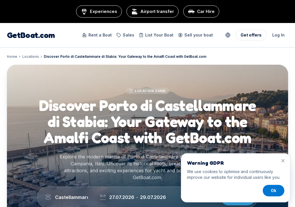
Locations (30, 56)
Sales (125, 34)
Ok (273, 190)
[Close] (282, 160)
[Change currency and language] (227, 35)
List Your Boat (156, 34)
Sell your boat (195, 34)
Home (12, 56)
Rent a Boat (97, 34)
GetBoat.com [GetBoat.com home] (31, 35)
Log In (278, 34)
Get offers (251, 34)
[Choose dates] (139, 197)
